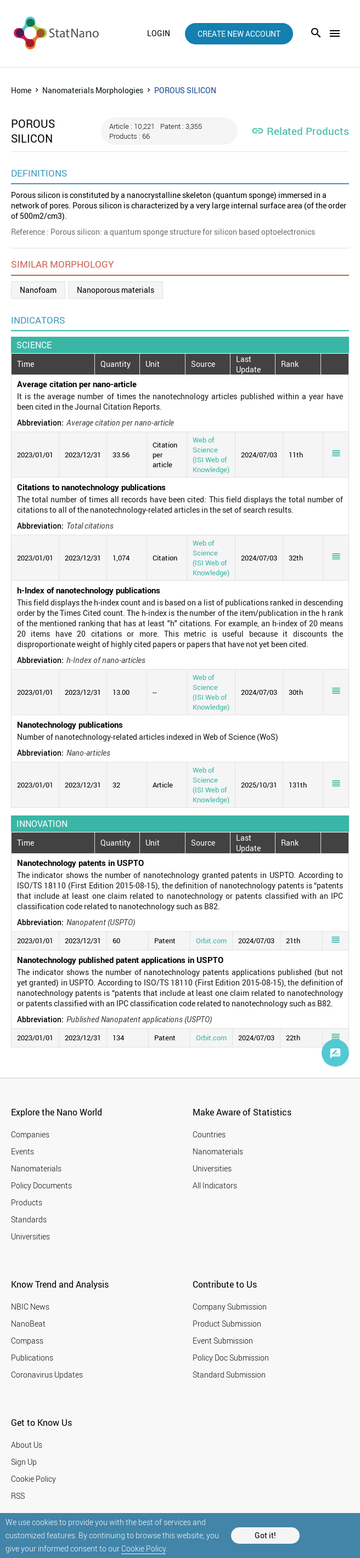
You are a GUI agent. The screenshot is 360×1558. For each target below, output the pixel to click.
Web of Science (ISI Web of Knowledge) (211, 454)
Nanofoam (38, 290)
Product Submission (227, 1323)
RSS (18, 1496)
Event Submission (223, 1340)
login (158, 33)
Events (22, 1151)
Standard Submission (229, 1374)
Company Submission (230, 1306)
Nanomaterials (36, 1168)
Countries (209, 1134)
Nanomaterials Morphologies (92, 90)
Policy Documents (41, 1185)
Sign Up (24, 1462)
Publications (32, 1357)
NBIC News (30, 1306)
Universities (30, 1236)
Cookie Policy (143, 1548)
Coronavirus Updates (47, 1374)
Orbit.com (211, 940)
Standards (29, 1219)
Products (26, 1202)
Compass (27, 1340)
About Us (26, 1445)
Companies (30, 1134)
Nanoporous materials (115, 290)
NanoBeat (28, 1323)
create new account (239, 34)
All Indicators (215, 1185)
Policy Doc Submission (231, 1357)
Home (21, 90)
